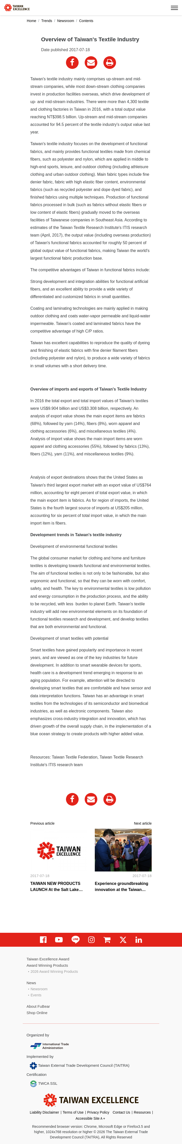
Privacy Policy (98, 1112)
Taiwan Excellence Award (48, 959)
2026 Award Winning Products (54, 971)
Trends (46, 21)
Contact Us (121, 1112)
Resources (142, 1112)
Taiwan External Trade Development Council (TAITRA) (79, 1066)
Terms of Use (73, 1112)
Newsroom (65, 21)
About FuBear (38, 1006)
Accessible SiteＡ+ (90, 1118)
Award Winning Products (47, 965)
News (31, 983)
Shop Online (37, 1013)
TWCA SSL (43, 1084)
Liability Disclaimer (44, 1112)
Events (36, 995)
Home (31, 21)
